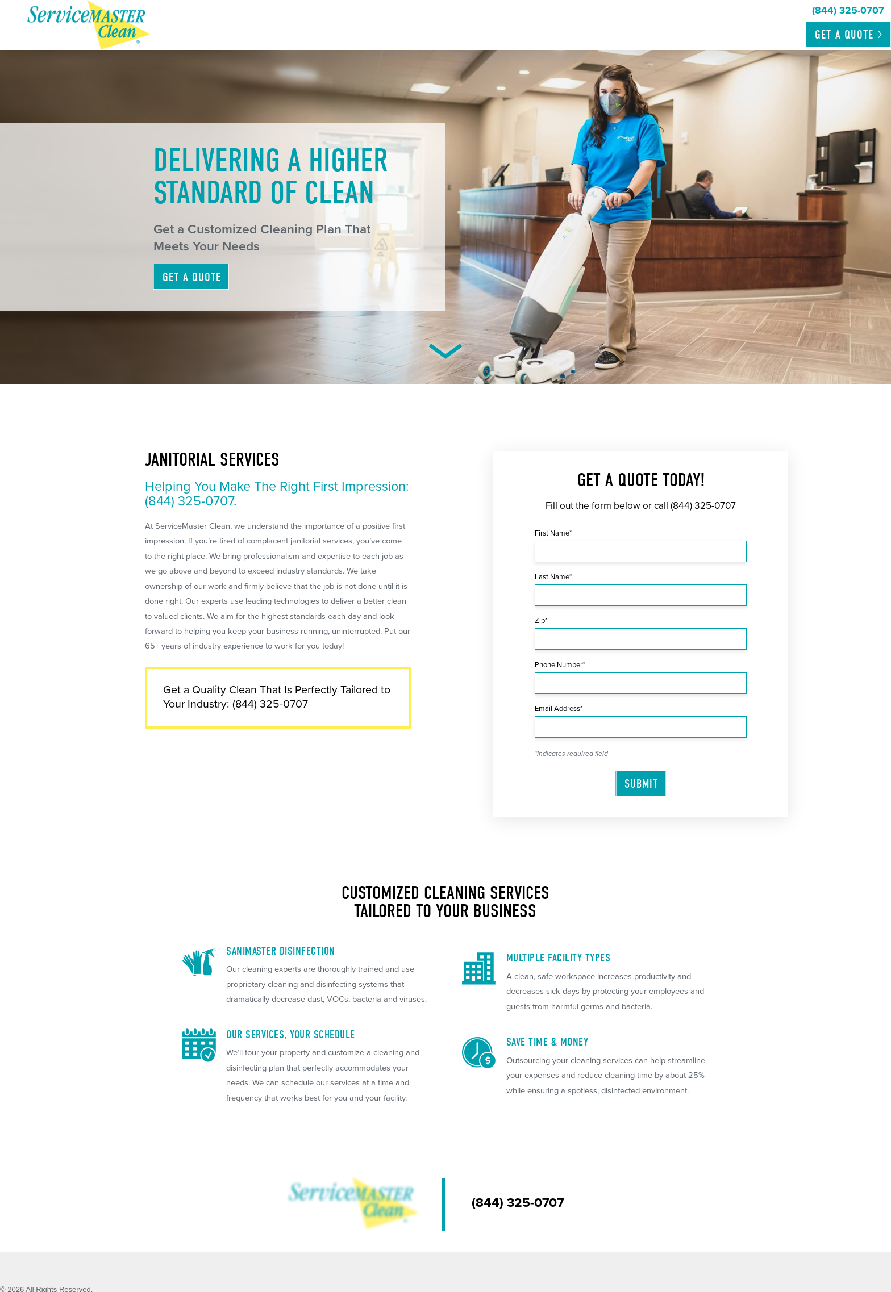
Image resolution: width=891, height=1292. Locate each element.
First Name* (553, 533)
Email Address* (558, 708)
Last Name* (553, 577)
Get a (849, 34)
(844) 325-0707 (703, 506)
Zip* (541, 620)
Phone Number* (560, 665)
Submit (641, 784)
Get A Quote (192, 277)
